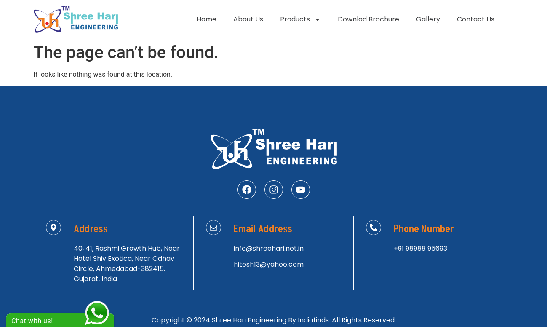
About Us (248, 19)
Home (206, 19)
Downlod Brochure (368, 19)
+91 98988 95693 (420, 248)
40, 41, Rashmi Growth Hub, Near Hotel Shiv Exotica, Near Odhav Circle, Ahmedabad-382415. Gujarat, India (127, 264)
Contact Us (475, 19)
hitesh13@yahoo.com (269, 264)
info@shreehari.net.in (269, 248)
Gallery (428, 19)
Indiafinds (313, 320)
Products (300, 19)
